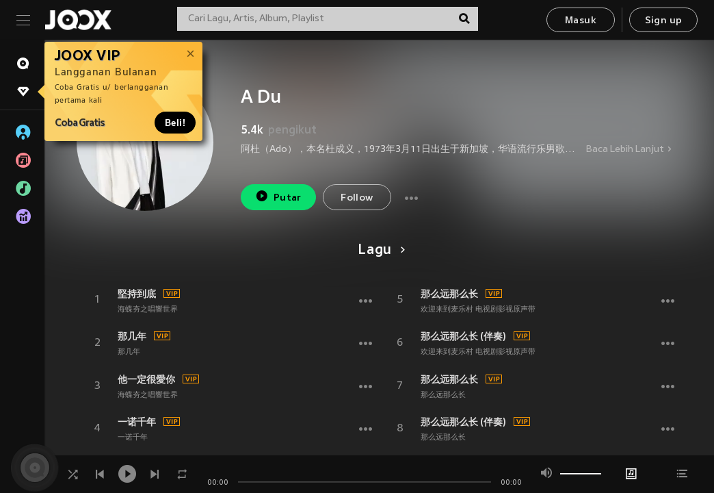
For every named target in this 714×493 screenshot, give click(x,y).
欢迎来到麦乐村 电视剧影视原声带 (478, 309)
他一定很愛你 (146, 379)
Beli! (175, 122)
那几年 (132, 336)
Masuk (580, 21)
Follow (357, 198)
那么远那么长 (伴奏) (463, 336)
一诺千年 (137, 421)
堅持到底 (137, 293)
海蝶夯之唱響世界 (148, 309)
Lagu (379, 250)
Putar (278, 196)
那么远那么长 (449, 293)
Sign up (664, 21)
